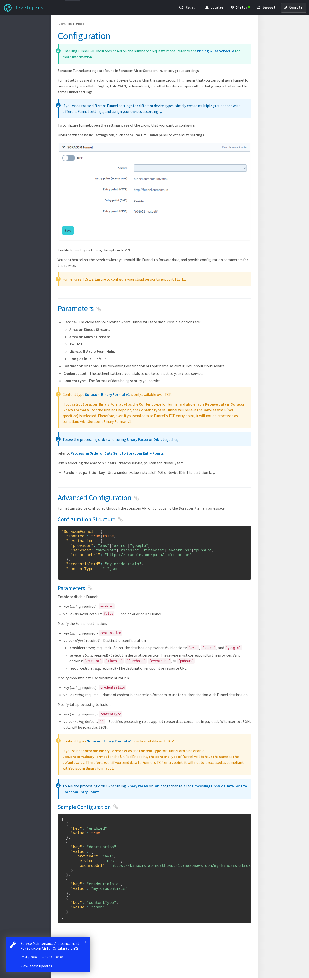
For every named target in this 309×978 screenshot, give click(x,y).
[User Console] (293, 8)
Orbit (180, 434)
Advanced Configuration (260, 35)
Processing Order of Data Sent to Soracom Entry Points (139, 448)
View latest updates (36, 966)
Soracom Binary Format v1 (129, 383)
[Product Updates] (215, 8)
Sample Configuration (266, 55)
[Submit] (181, 8)
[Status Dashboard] (241, 8)
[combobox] (188, 8)
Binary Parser (160, 434)
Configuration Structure (268, 42)
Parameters (251, 28)
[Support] (267, 8)
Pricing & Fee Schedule (103, 57)
